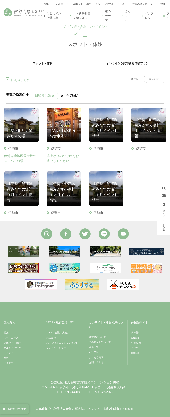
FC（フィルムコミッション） (62, 342)
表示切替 (154, 79)
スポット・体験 (12, 342)
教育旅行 (51, 337)
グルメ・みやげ (12, 347)
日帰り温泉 (45, 95)
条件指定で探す (14, 409)
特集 (6, 332)
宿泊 (6, 358)
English (135, 337)
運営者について (97, 337)
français (135, 352)
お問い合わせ (96, 362)
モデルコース (11, 337)
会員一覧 (94, 347)
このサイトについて (100, 342)
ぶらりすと (126, 16)
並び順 (134, 79)
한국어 (135, 347)
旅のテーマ (106, 16)
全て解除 (69, 95)
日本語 (135, 332)
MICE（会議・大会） (57, 332)
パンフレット (147, 15)
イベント (9, 352)
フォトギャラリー (56, 347)
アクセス (9, 363)
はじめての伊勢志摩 (52, 15)
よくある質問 (96, 357)
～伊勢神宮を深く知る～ (80, 15)
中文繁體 (136, 342)
